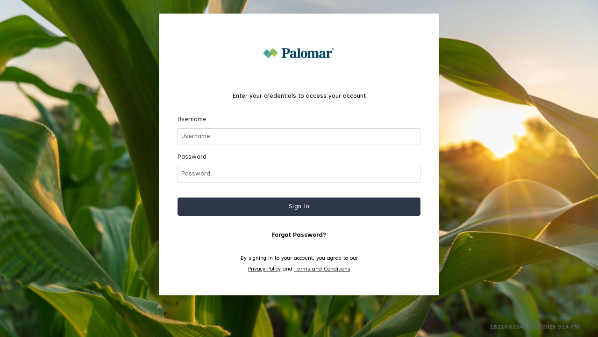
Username (192, 120)
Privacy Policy (264, 269)
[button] (299, 207)
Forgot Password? (299, 235)
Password (192, 157)
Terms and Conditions (322, 269)
